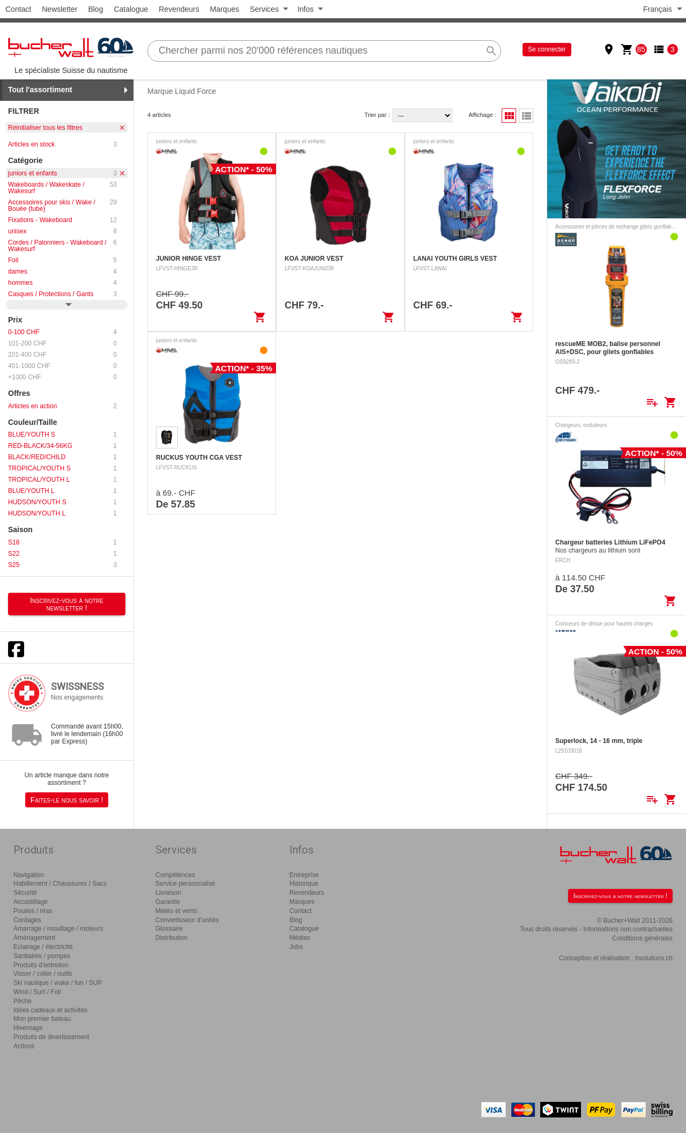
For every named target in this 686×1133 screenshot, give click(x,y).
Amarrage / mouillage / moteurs (58, 928)
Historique (303, 883)
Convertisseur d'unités (187, 920)
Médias (299, 937)
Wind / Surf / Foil (37, 992)
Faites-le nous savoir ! (67, 800)
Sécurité (25, 892)
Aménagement (34, 937)
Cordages (27, 920)
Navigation (28, 875)
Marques (224, 9)
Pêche (22, 1001)
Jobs (296, 947)
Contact (18, 9)
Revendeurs (179, 9)
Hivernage (28, 1028)
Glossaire (169, 928)
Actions (23, 1046)
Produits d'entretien (41, 965)
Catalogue (131, 9)
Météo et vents (176, 911)
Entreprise (304, 875)
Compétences (175, 875)
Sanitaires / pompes (41, 956)
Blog (95, 9)
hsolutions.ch (654, 958)
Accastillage (30, 902)
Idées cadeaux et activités (50, 1010)
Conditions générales (642, 938)
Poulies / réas (33, 911)
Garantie (167, 902)
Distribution (171, 937)
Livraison (168, 892)
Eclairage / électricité (43, 947)
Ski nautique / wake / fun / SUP (57, 983)
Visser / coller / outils (42, 973)
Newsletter (59, 9)
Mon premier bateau (42, 1018)
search (491, 51)
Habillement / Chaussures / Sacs (60, 883)
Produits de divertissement (51, 1037)
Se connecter (547, 49)
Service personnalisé (185, 883)
